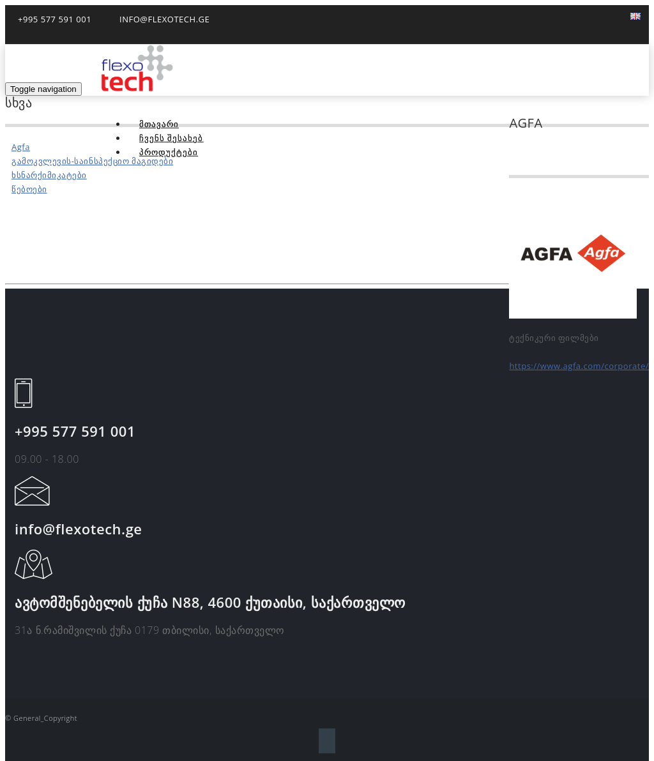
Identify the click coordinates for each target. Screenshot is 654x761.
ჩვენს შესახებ (171, 138)
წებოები (29, 189)
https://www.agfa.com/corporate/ (579, 366)
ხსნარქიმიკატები (49, 175)
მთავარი (159, 124)
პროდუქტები (168, 152)
